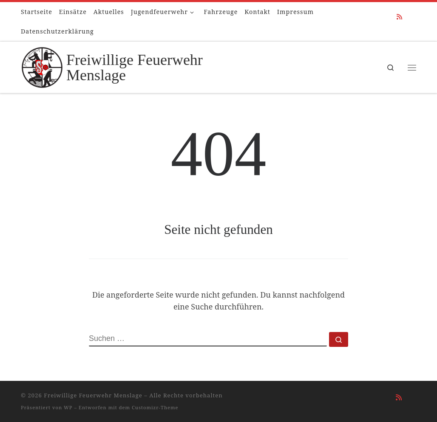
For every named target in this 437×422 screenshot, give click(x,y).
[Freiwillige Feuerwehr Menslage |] (42, 65)
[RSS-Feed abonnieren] (399, 17)
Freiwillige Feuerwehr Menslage (93, 395)
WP (68, 407)
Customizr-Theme (155, 407)
